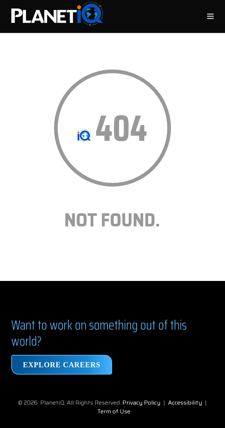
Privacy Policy (141, 402)
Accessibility (185, 402)
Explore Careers (61, 365)
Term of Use (113, 411)
